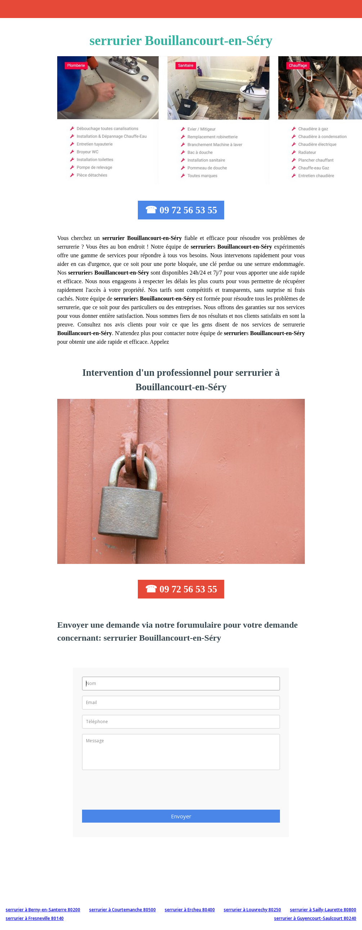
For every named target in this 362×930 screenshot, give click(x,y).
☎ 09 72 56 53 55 (181, 210)
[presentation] (136, 792)
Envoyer (181, 816)
